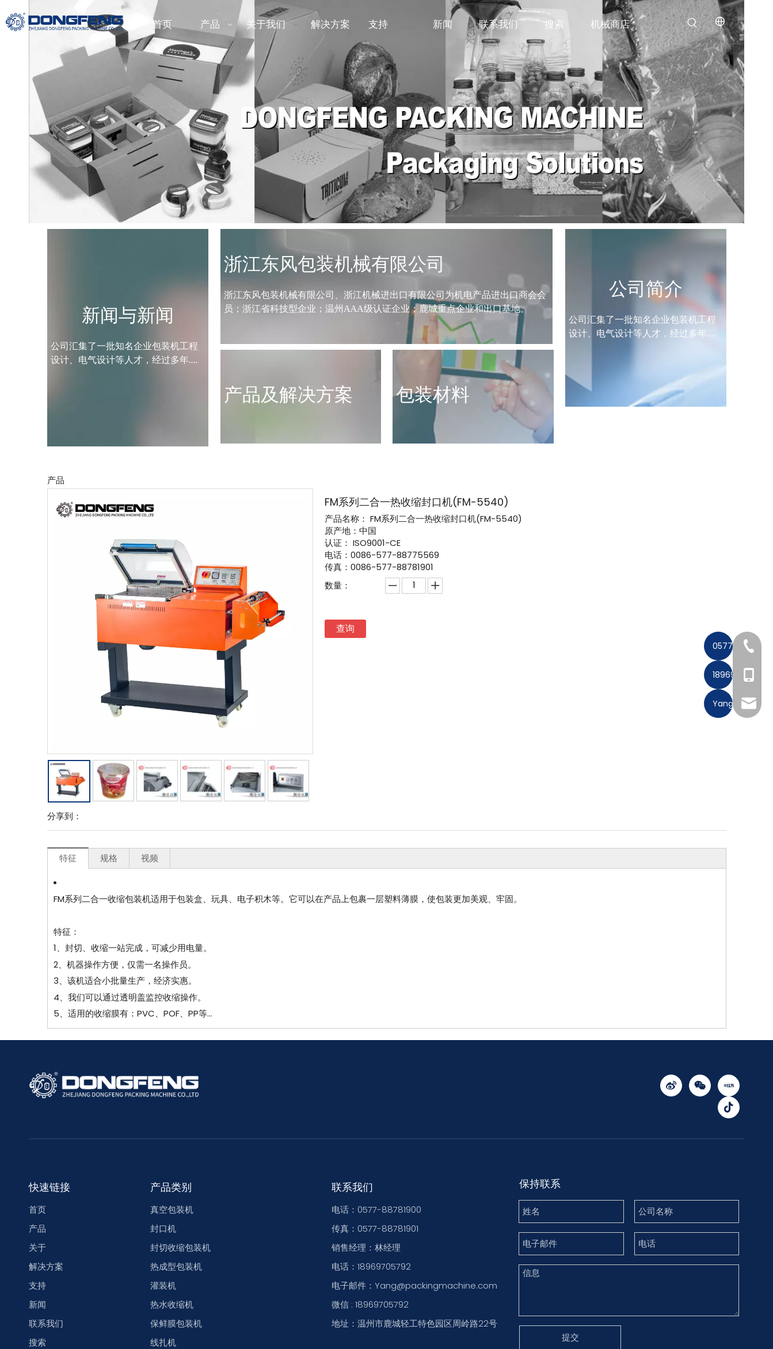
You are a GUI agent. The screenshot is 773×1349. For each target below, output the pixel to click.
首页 (37, 1258)
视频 (149, 907)
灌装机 (163, 1334)
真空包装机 (171, 1258)
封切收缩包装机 (180, 1296)
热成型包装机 (176, 1315)
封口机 (163, 1277)
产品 (37, 1277)
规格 (108, 907)
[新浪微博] (671, 1134)
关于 (37, 1296)
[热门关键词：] (692, 23)
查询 (345, 677)
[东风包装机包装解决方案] (386, 160)
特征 (68, 907)
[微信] (700, 1134)
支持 (37, 1334)
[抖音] (729, 1156)
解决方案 (46, 1315)
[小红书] (729, 1134)
